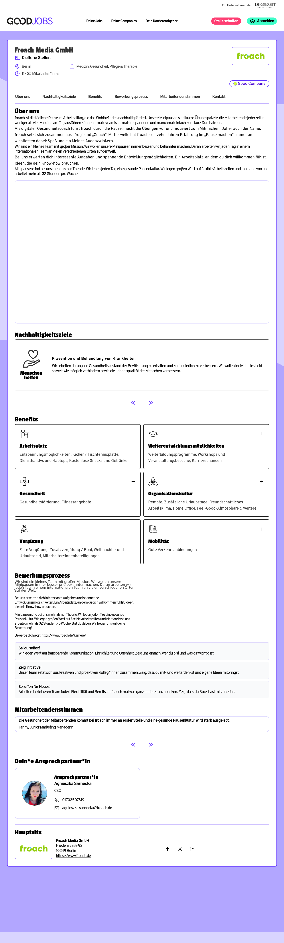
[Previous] (133, 402)
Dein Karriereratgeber (162, 21)
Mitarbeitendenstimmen (180, 97)
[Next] (151, 402)
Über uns (22, 97)
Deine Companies (124, 21)
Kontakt (218, 97)
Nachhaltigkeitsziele (59, 97)
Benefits (95, 97)
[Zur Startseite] (30, 21)
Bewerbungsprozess (131, 97)
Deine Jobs (94, 21)
